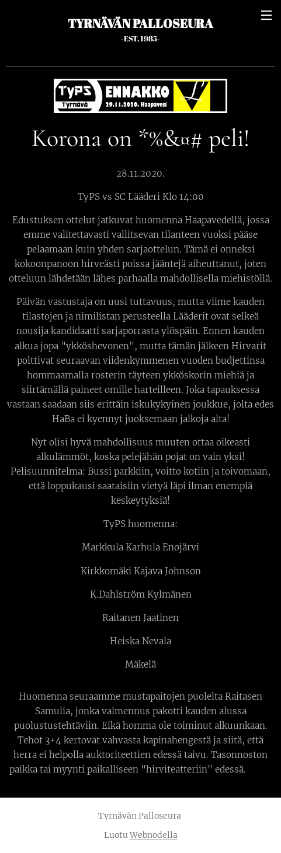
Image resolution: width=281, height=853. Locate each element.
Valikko (266, 15)
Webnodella (154, 835)
